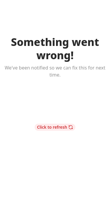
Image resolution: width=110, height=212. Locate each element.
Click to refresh (55, 127)
